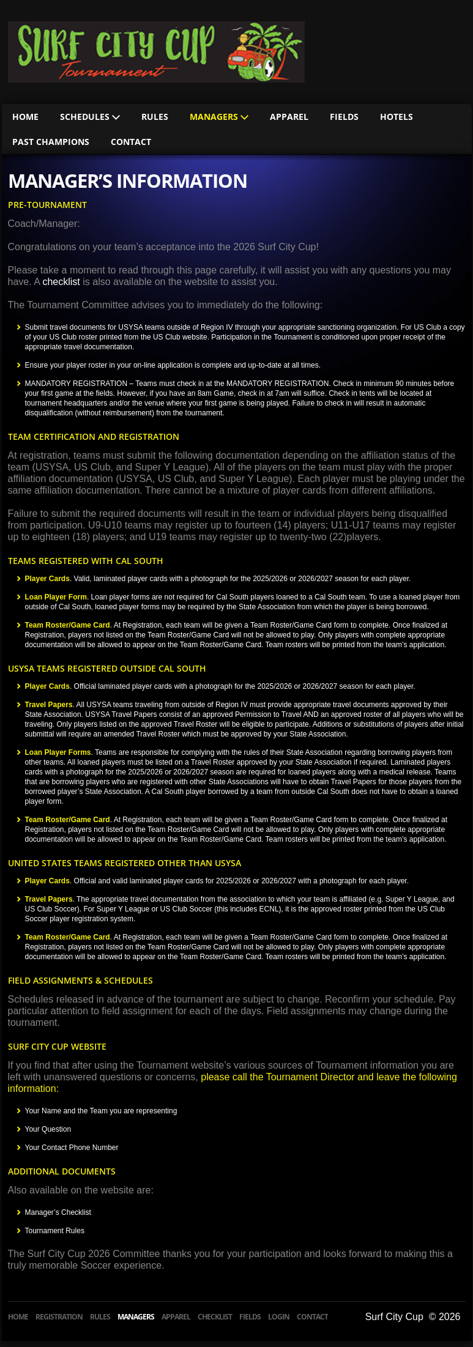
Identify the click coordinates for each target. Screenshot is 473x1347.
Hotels (396, 116)
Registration (59, 1317)
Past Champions (50, 141)
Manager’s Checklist (58, 1212)
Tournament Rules (54, 1230)
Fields (344, 116)
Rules (154, 116)
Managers (219, 116)
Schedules (90, 116)
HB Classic (156, 52)
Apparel (289, 116)
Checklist (215, 1317)
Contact (131, 141)
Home (25, 116)
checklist (61, 281)
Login (278, 1317)
